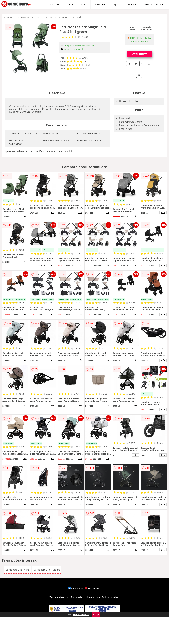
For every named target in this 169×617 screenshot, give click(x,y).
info (25, 216)
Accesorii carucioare (154, 4)
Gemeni (132, 4)
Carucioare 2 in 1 (28, 17)
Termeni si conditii (59, 597)
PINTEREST (92, 588)
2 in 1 (70, 4)
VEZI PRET (139, 54)
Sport (117, 4)
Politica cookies (110, 597)
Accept (96, 614)
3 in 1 (84, 4)
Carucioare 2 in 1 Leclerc (72, 17)
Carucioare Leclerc (48, 17)
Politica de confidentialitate (85, 597)
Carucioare (53, 4)
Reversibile (100, 4)
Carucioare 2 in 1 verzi (17, 569)
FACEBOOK (75, 588)
